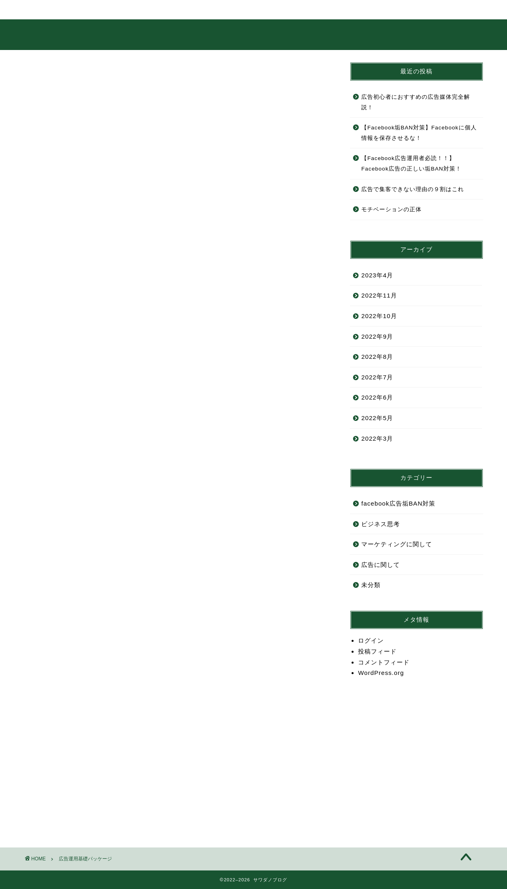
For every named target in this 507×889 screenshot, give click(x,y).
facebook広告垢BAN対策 (398, 503)
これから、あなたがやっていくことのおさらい (107, 233)
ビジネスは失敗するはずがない (83, 566)
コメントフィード (384, 662)
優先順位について (63, 640)
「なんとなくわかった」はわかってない (97, 394)
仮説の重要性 (56, 615)
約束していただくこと (70, 257)
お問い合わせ (374, 9)
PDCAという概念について (76, 590)
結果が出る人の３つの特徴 (77, 419)
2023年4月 (377, 275)
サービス (183, 9)
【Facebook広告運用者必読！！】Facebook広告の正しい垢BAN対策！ (411, 163)
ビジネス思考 (380, 523)
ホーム (56, 9)
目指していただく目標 (70, 282)
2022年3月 (377, 438)
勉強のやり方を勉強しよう (77, 492)
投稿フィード (377, 651)
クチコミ (310, 9)
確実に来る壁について (70, 688)
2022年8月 (377, 356)
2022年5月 (377, 417)
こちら (93, 748)
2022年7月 (377, 377)
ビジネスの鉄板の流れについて (83, 541)
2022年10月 (379, 315)
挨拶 (43, 209)
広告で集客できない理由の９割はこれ (412, 189)
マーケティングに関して (396, 544)
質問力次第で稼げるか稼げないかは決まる (100, 517)
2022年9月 (377, 336)
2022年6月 (377, 397)
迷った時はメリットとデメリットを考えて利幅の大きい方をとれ (134, 664)
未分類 (371, 584)
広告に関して (380, 564)
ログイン (371, 640)
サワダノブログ (253, 34)
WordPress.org (381, 672)
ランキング (247, 9)
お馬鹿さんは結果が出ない (77, 468)
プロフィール (120, 9)
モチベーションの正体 (391, 209)
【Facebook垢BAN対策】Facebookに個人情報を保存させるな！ (418, 133)
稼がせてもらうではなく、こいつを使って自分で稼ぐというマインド (141, 443)
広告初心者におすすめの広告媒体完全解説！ (415, 102)
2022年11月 (379, 295)
